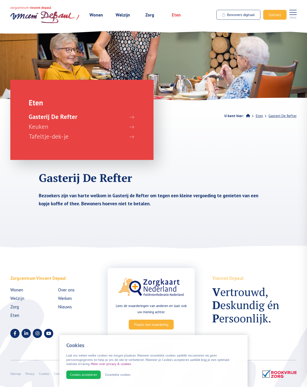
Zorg (149, 15)
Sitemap (15, 374)
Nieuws (65, 307)
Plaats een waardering (151, 324)
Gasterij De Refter (53, 117)
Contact (275, 15)
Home (248, 115)
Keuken (38, 126)
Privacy (29, 374)
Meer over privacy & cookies (111, 364)
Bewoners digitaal (238, 15)
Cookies (44, 374)
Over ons (66, 290)
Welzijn (123, 15)
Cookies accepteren (83, 375)
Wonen (96, 15)
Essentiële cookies (118, 375)
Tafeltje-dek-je (49, 136)
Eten (176, 15)
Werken (65, 298)
